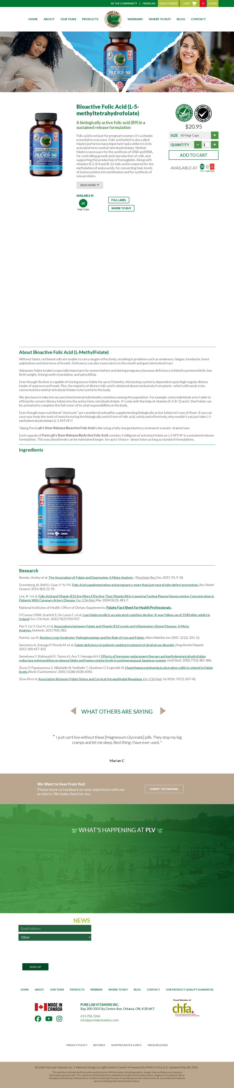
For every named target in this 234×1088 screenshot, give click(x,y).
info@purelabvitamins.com (99, 1020)
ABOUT (49, 19)
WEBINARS (135, 19)
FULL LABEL (118, 200)
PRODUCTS (90, 19)
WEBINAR (96, 989)
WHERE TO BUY (160, 19)
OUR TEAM (68, 19)
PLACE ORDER (168, 3)
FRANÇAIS (149, 3)
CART (194, 3)
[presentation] (46, 952)
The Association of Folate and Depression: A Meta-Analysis (90, 577)
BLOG (181, 19)
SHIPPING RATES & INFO (126, 1045)
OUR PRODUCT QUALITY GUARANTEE (190, 989)
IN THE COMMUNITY (124, 3)
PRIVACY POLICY (76, 1045)
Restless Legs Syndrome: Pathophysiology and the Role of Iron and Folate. (92, 638)
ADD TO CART (193, 155)
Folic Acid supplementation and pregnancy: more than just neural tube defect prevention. (135, 585)
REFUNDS (99, 1045)
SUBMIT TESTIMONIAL (164, 789)
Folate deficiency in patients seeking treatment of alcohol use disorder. (125, 645)
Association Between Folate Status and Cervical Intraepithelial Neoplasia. (90, 679)
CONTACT (198, 19)
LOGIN (213, 3)
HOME (33, 19)
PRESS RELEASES (158, 1045)
